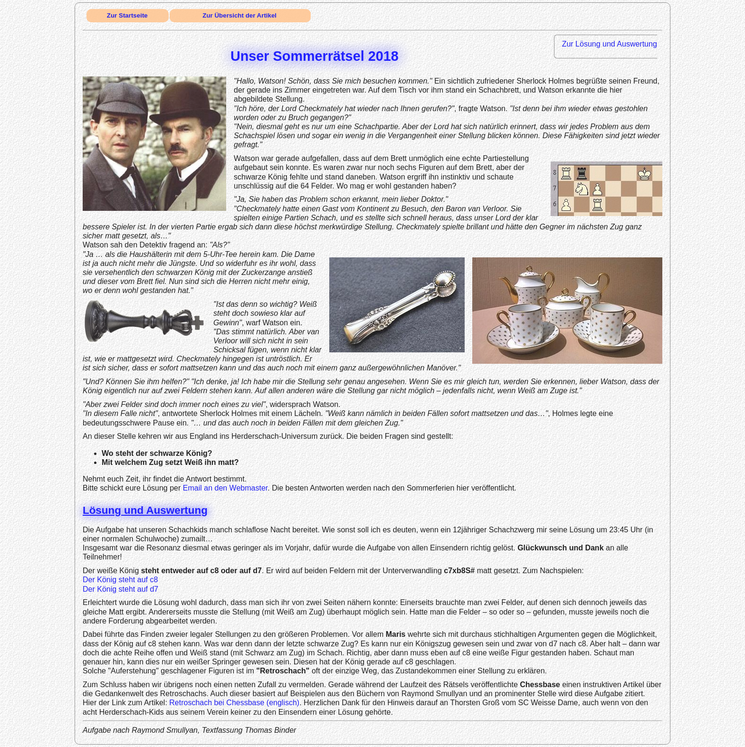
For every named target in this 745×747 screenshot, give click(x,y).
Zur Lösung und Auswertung (609, 44)
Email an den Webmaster (225, 488)
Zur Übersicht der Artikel (239, 15)
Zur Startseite (127, 15)
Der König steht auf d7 (120, 589)
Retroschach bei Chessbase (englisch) (234, 703)
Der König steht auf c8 (120, 580)
